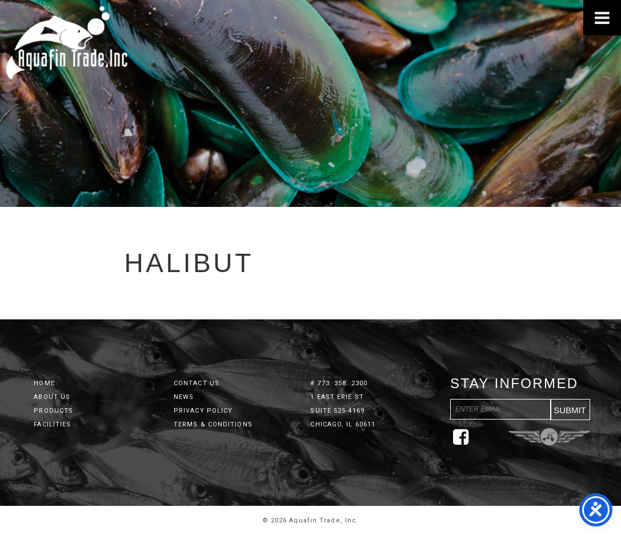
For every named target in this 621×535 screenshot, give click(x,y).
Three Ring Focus (549, 436)
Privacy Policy (203, 410)
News (184, 397)
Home (44, 383)
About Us (52, 397)
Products (53, 410)
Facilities (52, 424)
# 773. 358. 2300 (338, 383)
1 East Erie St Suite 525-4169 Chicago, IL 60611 (342, 410)
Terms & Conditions (213, 424)
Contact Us (196, 383)
